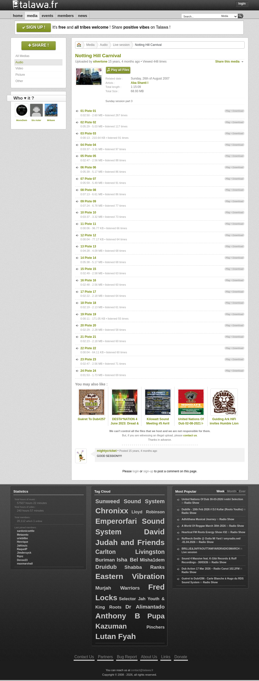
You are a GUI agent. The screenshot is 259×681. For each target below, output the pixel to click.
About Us (149, 657)
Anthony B (117, 616)
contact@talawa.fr (142, 670)
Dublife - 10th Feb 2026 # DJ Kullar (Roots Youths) (212, 509)
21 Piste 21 (88, 337)
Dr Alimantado (145, 607)
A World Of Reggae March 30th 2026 (204, 525)
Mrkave (51, 120)
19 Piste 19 (88, 314)
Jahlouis (22, 545)
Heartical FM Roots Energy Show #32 (204, 532)
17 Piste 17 (88, 292)
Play (228, 110)
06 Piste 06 (88, 167)
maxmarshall (25, 563)
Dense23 (22, 560)
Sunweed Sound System (130, 501)
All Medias (22, 56)
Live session (121, 45)
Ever (242, 491)
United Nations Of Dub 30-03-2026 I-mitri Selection (212, 499)
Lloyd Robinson (148, 512)
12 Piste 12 (88, 235)
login (136, 471)
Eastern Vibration (130, 576)
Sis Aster (36, 120)
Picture (20, 74)
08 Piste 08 (88, 190)
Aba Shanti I (139, 83)
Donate (181, 657)
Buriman (105, 559)
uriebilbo (22, 538)
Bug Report (127, 657)
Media (32, 16)
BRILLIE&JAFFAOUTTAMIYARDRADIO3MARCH (211, 548)
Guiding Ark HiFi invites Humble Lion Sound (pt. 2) (224, 423)
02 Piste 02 (88, 122)
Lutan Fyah (115, 636)
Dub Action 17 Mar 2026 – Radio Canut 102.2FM (211, 568)
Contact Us (84, 657)
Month (231, 491)
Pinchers (155, 627)
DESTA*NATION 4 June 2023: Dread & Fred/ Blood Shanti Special (125, 425)
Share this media (227, 61)
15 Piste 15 (88, 269)
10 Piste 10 (88, 212)
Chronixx (111, 511)
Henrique (22, 541)
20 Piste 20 (88, 325)
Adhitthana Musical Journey (199, 519)
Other (19, 81)
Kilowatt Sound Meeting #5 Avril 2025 (157, 423)
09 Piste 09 (88, 201)
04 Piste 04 (88, 145)
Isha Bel (127, 559)
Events (47, 16)
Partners (105, 657)
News (82, 16)
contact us (190, 435)
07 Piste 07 (88, 179)
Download (237, 110)
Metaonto (22, 534)
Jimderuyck (24, 552)
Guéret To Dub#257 (91, 419)
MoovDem (21, 120)
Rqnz (20, 556)
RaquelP (22, 549)
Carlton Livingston (130, 552)
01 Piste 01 (88, 111)
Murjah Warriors (117, 588)
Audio (19, 62)
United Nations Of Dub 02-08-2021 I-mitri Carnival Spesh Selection (191, 425)
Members (66, 16)
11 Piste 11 (88, 224)
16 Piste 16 (88, 280)
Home (18, 16)
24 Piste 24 (88, 371)
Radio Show (191, 502)
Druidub (106, 567)
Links (165, 657)
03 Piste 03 (88, 133)
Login (242, 3)
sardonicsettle (25, 531)
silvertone (100, 61)
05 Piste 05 (88, 156)
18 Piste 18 (88, 303)
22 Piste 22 (88, 348)
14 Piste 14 (88, 258)
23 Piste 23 (88, 359)
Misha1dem (152, 559)
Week (220, 491)
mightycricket (107, 451)
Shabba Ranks (144, 567)
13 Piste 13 (88, 246)
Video (19, 68)
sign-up (148, 471)
